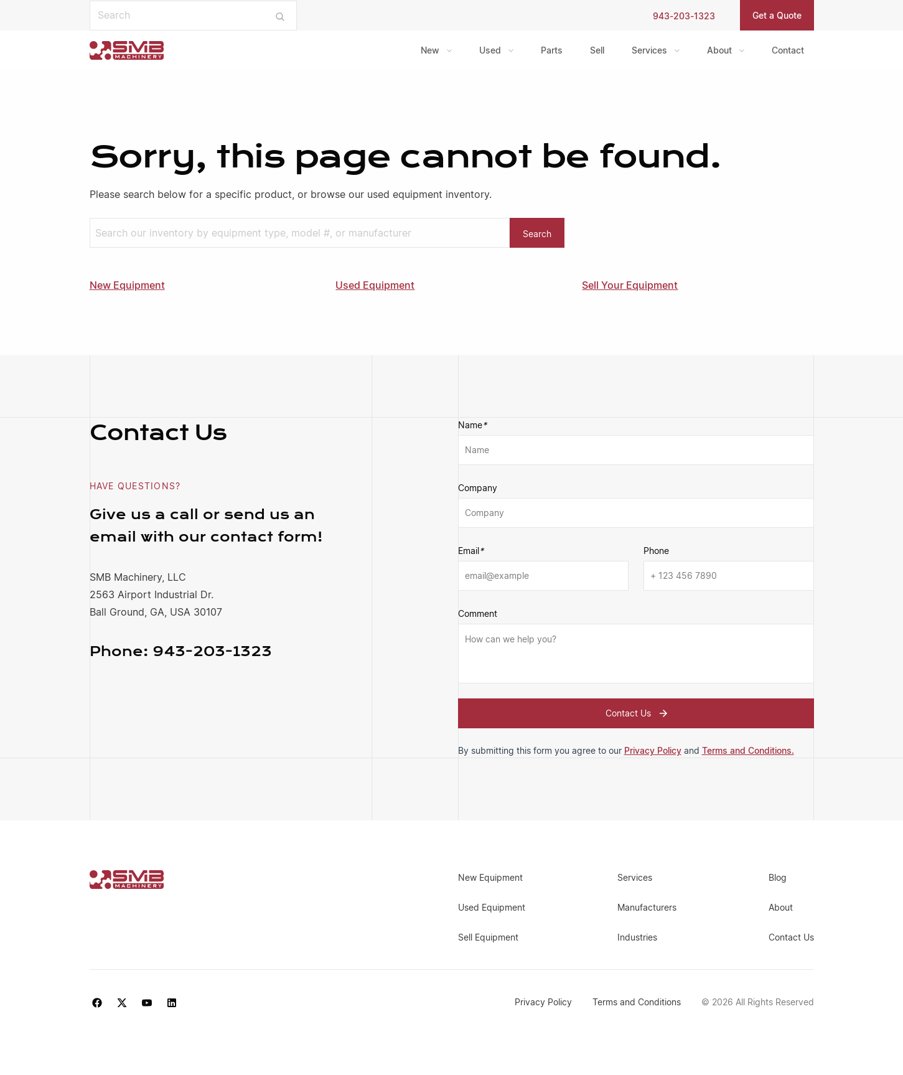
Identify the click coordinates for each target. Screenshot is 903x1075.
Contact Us (638, 713)
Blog (778, 877)
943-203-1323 (684, 16)
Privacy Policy (652, 750)
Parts (552, 50)
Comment (477, 613)
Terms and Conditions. (748, 750)
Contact (788, 50)
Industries (637, 937)
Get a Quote (777, 15)
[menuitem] (436, 50)
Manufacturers (646, 907)
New (430, 50)
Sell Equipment (488, 937)
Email (471, 550)
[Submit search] (280, 15)
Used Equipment (374, 285)
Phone (656, 550)
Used (490, 50)
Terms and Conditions (637, 1002)
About (719, 50)
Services (649, 50)
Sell (597, 50)
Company (477, 487)
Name (472, 425)
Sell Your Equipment (630, 285)
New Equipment (127, 285)
